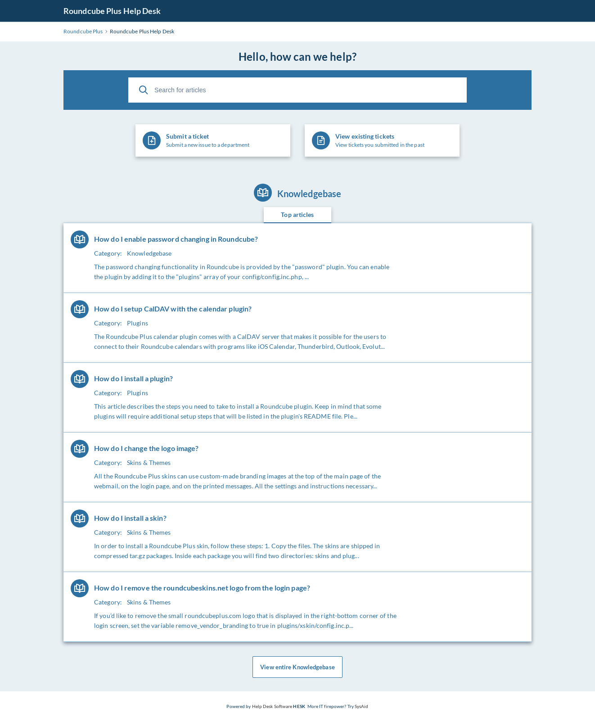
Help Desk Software (272, 706)
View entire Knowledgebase (297, 667)
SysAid (362, 706)
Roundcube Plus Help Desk (112, 11)
